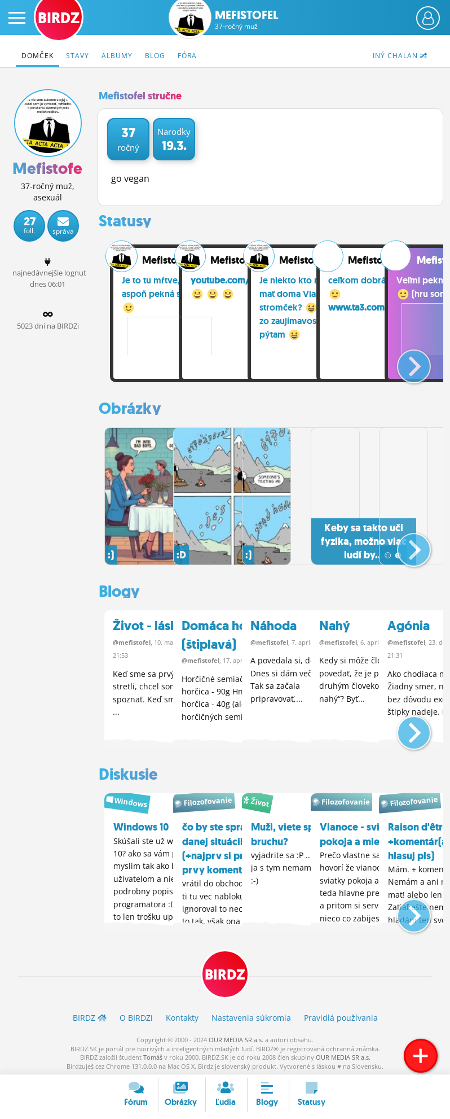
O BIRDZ (136, 1014)
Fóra (187, 55)
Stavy (77, 55)
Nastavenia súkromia (251, 1014)
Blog (155, 55)
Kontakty (182, 1014)
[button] (404, 361)
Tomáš (152, 1055)
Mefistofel (247, 19)
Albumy (117, 55)
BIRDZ (225, 972)
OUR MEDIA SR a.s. (236, 1037)
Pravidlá (341, 1014)
